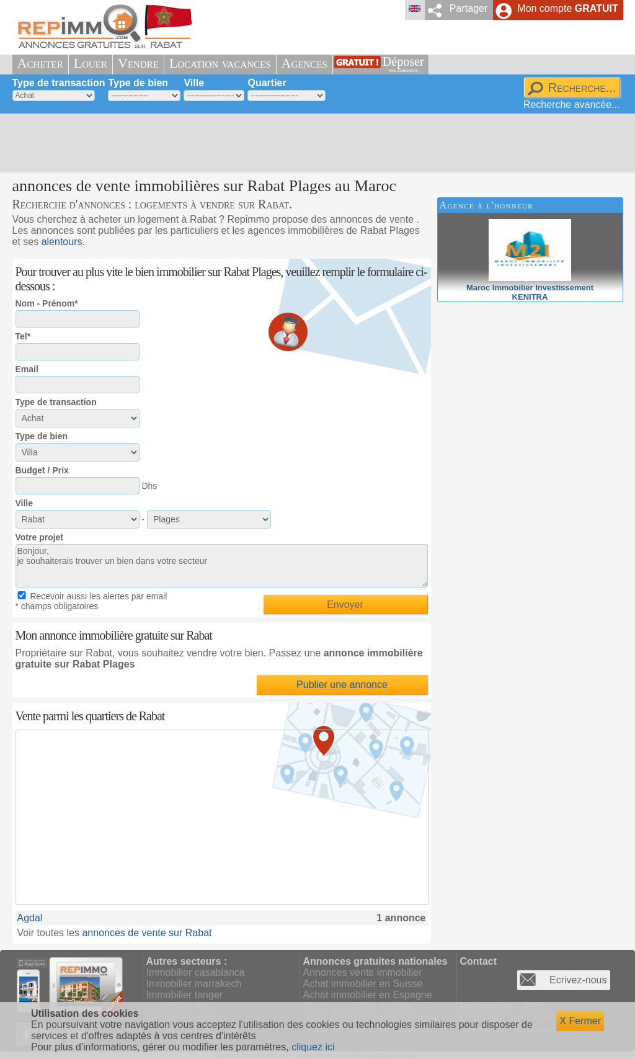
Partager (468, 8)
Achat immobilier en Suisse (363, 983)
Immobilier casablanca (195, 972)
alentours (62, 241)
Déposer (403, 64)
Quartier (266, 83)
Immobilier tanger (184, 995)
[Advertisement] (313, 143)
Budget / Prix (42, 470)
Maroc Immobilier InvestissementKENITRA (529, 288)
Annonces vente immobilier (362, 972)
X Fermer (580, 1021)
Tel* (23, 336)
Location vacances (220, 63)
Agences (304, 63)
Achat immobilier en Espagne (367, 995)
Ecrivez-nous (577, 980)
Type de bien (138, 83)
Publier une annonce (342, 684)
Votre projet (40, 537)
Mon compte (567, 8)
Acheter (40, 63)
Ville (194, 83)
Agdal (30, 918)
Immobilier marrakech (194, 983)
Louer (90, 63)
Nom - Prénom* (47, 303)
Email (27, 369)
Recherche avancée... (571, 104)
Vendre (138, 63)
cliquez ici (312, 1047)
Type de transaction (58, 83)
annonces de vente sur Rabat (146, 932)
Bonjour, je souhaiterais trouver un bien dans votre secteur (222, 566)
